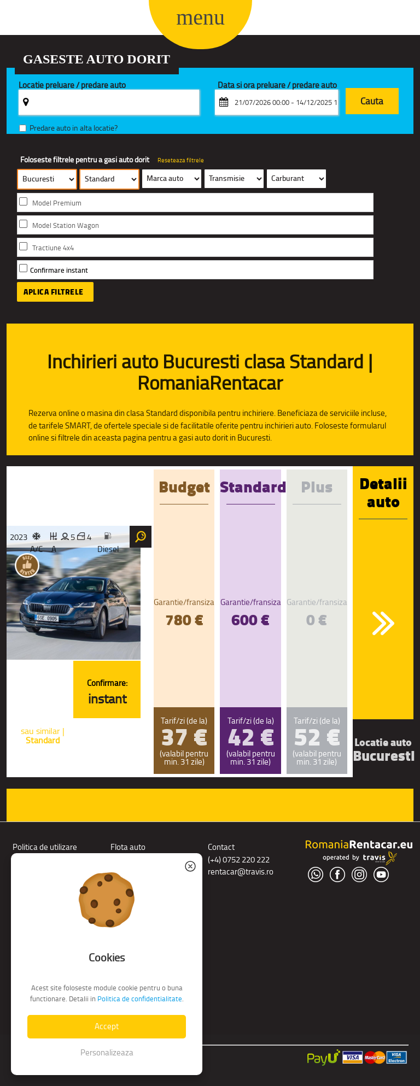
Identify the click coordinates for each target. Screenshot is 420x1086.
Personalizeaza (106, 1052)
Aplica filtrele (54, 292)
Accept (107, 1026)
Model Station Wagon (65, 225)
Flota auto (127, 847)
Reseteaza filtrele (181, 160)
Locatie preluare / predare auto (72, 85)
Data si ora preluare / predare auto (277, 85)
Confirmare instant (59, 270)
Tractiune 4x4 (53, 248)
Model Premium (56, 203)
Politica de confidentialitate (139, 999)
